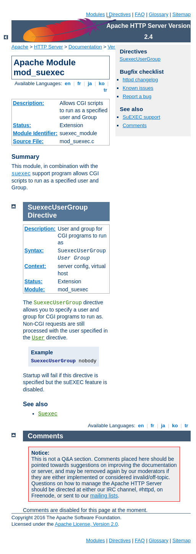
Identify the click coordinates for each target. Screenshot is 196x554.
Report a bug (137, 96)
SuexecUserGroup (140, 59)
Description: (28, 103)
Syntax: (34, 250)
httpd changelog (140, 79)
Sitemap (181, 14)
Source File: (28, 141)
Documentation (85, 47)
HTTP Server (48, 47)
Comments (135, 125)
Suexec (47, 414)
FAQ (140, 14)
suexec (21, 174)
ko (101, 83)
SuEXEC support (141, 117)
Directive (42, 215)
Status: (22, 125)
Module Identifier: (35, 133)
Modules (95, 14)
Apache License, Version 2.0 (86, 524)
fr (79, 83)
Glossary (158, 14)
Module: (34, 289)
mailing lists (104, 496)
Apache (19, 47)
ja (89, 83)
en (67, 83)
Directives (120, 14)
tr (105, 90)
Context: (35, 266)
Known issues (138, 88)
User (38, 338)
